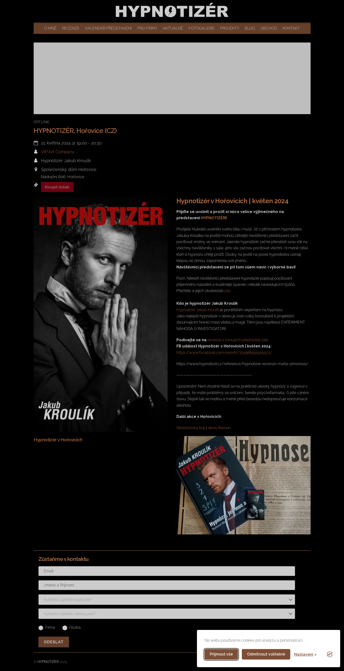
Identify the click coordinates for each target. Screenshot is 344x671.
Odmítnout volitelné (266, 654)
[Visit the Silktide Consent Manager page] (330, 654)
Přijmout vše (221, 654)
